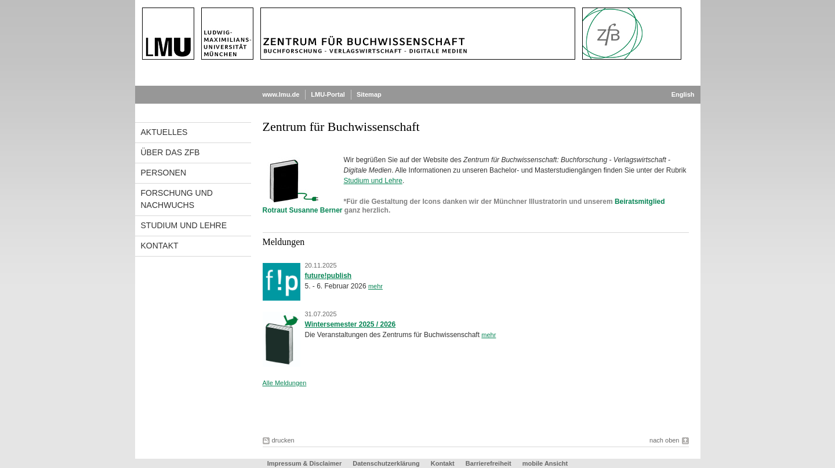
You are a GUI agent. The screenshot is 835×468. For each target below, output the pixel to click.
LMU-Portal (328, 94)
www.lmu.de (281, 94)
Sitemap (369, 94)
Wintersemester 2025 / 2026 (350, 324)
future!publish (328, 276)
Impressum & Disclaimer (304, 463)
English (683, 94)
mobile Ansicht (545, 463)
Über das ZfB (170, 152)
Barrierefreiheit (489, 463)
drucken (283, 440)
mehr (375, 286)
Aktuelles (164, 132)
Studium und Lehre (184, 225)
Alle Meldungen (285, 382)
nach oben (664, 440)
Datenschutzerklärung (386, 463)
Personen (164, 172)
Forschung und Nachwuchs (177, 199)
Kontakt (160, 245)
